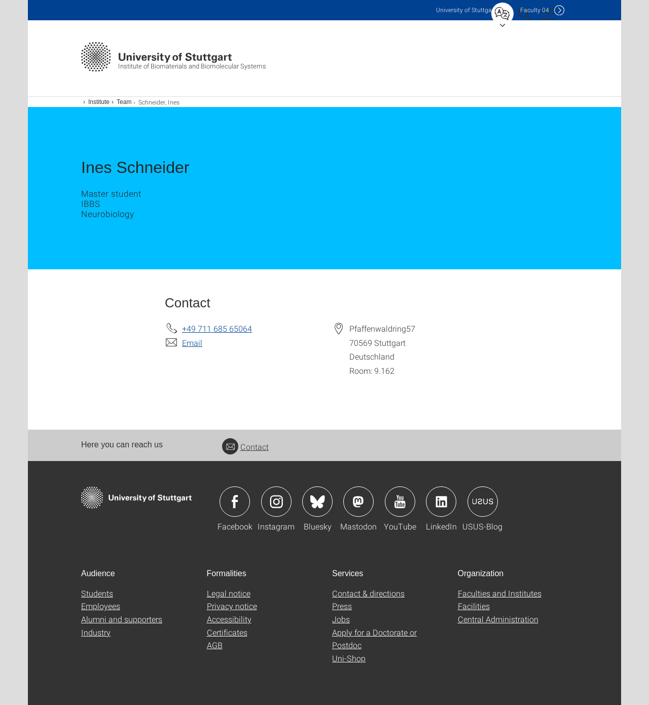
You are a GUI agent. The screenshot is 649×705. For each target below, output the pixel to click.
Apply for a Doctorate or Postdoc (374, 639)
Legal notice (228, 593)
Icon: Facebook (235, 501)
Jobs (341, 619)
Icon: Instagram (276, 501)
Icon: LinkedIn (441, 501)
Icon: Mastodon (358, 501)
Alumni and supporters (121, 619)
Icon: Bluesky (317, 501)
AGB (215, 645)
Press (342, 606)
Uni (466, 10)
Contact (245, 446)
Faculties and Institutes (500, 593)
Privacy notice (232, 606)
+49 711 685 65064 (217, 328)
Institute (99, 101)
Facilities (474, 606)
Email (192, 342)
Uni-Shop (349, 658)
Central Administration (498, 619)
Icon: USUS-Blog (482, 501)
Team (124, 101)
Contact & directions (368, 593)
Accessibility (229, 619)
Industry (96, 632)
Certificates (227, 632)
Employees (100, 606)
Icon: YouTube (400, 501)
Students (97, 593)
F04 (534, 10)
